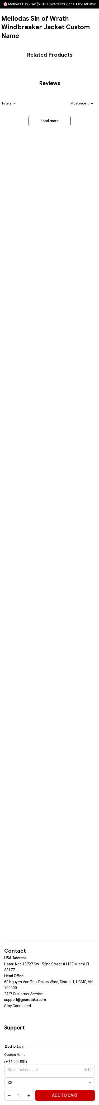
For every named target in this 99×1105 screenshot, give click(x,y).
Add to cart (65, 1095)
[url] (25, 1000)
